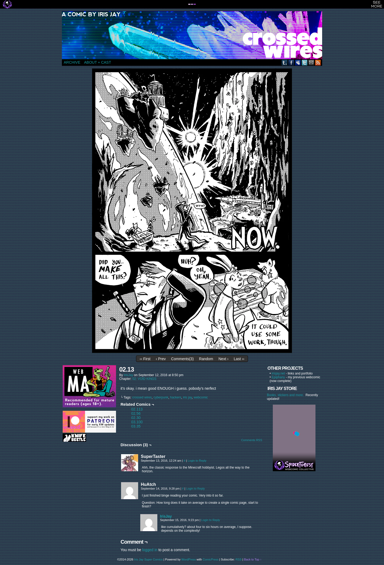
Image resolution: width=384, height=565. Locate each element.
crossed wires (142, 397)
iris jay (187, 397)
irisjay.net (278, 373)
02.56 (136, 413)
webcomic (201, 397)
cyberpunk (161, 397)
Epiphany (278, 377)
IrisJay (128, 375)
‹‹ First (145, 359)
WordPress (188, 559)
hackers (175, 397)
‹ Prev (161, 359)
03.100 (137, 422)
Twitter (304, 62)
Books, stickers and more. (286, 395)
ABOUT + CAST (97, 62)
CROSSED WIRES (194, 35)
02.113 (137, 409)
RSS (318, 62)
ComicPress (210, 559)
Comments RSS (251, 440)
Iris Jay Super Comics (148, 559)
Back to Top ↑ (253, 559)
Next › (223, 359)
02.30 (136, 418)
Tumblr (284, 62)
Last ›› (239, 359)
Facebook (291, 62)
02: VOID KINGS (144, 379)
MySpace (298, 62)
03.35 (136, 426)
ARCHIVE (72, 62)
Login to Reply (197, 460)
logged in (149, 550)
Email (311, 62)
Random (206, 359)
